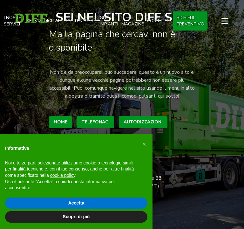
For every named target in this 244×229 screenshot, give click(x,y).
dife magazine (132, 21)
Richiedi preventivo (190, 21)
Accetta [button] (76, 202)
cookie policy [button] (62, 175)
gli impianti (109, 21)
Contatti (158, 21)
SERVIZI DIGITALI (43, 21)
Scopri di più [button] (76, 216)
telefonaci (95, 122)
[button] (144, 144)
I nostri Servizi (13, 21)
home (60, 122)
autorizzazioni (143, 122)
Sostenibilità (80, 21)
